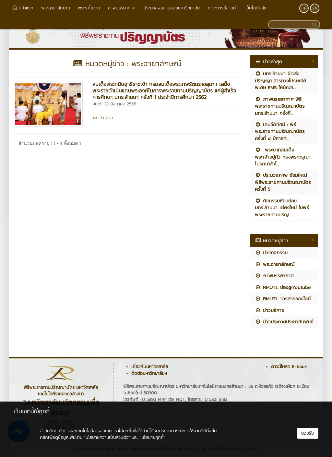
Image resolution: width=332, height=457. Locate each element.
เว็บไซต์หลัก (256, 8)
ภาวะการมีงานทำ (223, 8)
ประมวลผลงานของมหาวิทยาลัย (171, 8)
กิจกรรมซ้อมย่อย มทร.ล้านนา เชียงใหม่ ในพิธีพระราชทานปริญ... (282, 207)
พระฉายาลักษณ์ (55, 8)
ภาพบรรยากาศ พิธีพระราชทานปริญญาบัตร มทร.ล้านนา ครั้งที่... (280, 106)
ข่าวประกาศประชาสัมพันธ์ (284, 321)
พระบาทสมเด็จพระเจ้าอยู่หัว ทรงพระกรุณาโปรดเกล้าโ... (283, 156)
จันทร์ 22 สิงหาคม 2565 (114, 104)
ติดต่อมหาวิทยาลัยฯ (149, 373)
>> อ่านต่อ (102, 117)
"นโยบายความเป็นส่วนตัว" (107, 437)
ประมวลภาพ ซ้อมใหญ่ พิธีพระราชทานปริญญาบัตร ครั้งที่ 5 (283, 182)
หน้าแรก (23, 8)
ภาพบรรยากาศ (122, 8)
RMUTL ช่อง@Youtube (283, 287)
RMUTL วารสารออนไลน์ (283, 298)
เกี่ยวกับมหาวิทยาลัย (149, 366)
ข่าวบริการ (269, 310)
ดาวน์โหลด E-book (289, 366)
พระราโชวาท (89, 8)
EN (315, 8)
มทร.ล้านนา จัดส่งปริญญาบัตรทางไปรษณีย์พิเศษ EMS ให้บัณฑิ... (280, 80)
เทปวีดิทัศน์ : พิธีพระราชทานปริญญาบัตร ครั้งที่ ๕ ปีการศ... (280, 131)
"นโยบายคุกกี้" (152, 437)
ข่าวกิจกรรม (271, 252)
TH (304, 8)
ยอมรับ (307, 433)
